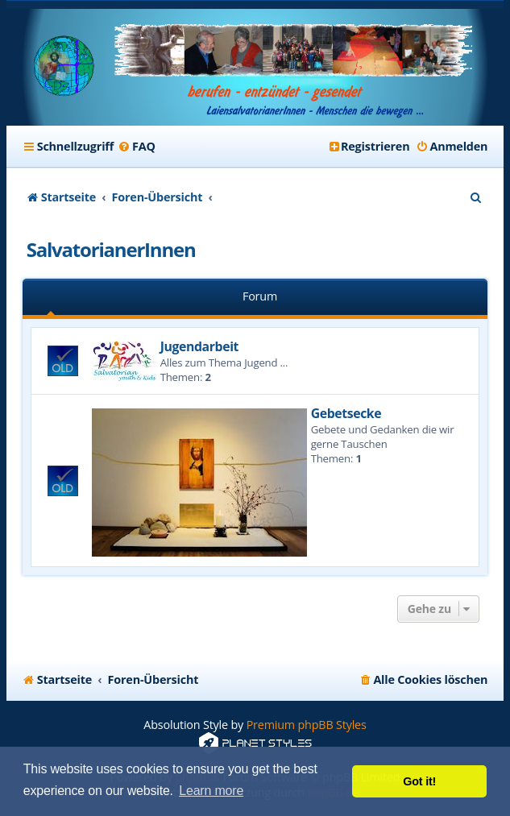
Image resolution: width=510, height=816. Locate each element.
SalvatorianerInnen (111, 249)
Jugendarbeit (199, 346)
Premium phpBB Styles (307, 724)
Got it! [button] (419, 781)
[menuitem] (136, 146)
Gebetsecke (346, 413)
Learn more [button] (211, 790)
